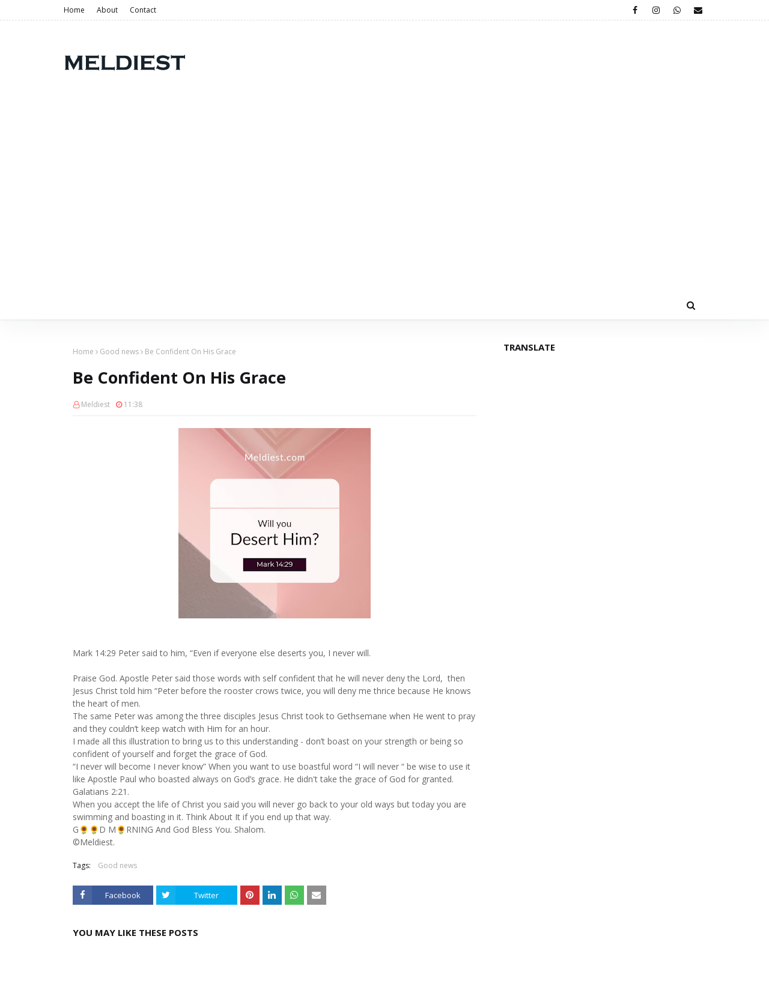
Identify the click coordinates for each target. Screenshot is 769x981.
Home (74, 10)
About (107, 10)
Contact (143, 10)
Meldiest (95, 404)
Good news (119, 351)
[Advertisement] (384, 200)
